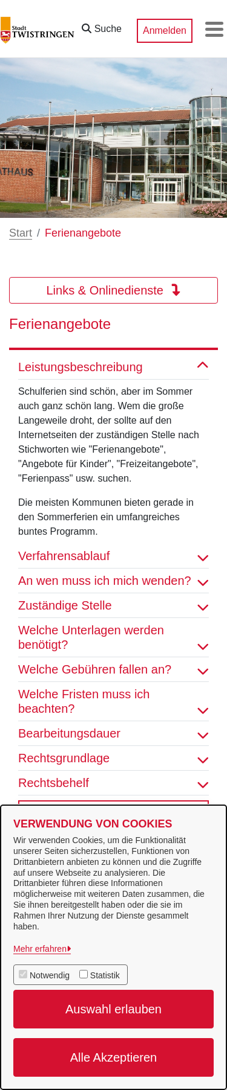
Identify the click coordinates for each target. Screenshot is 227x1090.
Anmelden (164, 30)
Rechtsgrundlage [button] (113, 758)
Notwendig (50, 975)
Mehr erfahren (40, 949)
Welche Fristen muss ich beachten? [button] (113, 701)
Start (20, 233)
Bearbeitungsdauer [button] (113, 733)
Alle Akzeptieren (113, 1057)
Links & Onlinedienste (113, 290)
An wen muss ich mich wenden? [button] (113, 580)
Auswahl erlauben (113, 1009)
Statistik (105, 975)
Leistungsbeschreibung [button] (113, 367)
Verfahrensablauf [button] (113, 556)
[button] (102, 26)
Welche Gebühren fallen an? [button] (113, 669)
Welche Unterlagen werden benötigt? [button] (113, 637)
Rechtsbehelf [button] (113, 783)
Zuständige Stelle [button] (113, 605)
